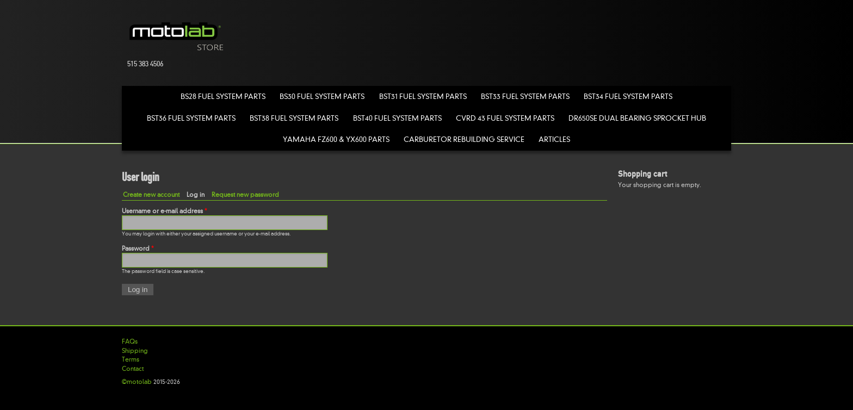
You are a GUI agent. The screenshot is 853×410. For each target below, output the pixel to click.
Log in (198, 194)
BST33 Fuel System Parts (525, 96)
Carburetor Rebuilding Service (464, 139)
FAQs (130, 341)
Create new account (151, 194)
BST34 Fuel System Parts (628, 96)
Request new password (245, 194)
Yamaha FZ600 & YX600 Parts (336, 139)
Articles (554, 139)
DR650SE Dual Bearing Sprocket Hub (637, 118)
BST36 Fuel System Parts (191, 118)
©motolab (137, 382)
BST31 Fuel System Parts (423, 96)
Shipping (135, 351)
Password (137, 248)
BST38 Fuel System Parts (294, 118)
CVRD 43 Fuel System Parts (505, 118)
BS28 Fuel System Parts (223, 96)
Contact (133, 368)
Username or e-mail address (164, 211)
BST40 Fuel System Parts (397, 118)
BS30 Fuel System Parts (322, 96)
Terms (130, 359)
